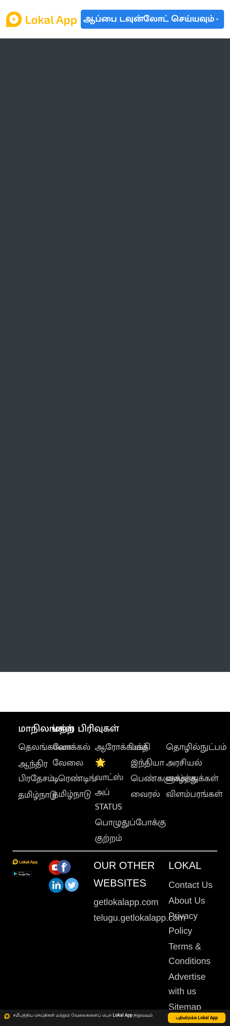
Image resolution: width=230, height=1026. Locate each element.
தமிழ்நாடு (37, 795)
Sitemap (185, 1007)
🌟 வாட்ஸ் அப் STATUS (109, 785)
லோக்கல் (71, 747)
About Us (187, 900)
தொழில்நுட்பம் (196, 747)
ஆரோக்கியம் (121, 747)
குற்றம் (108, 838)
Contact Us (191, 885)
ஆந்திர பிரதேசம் (36, 771)
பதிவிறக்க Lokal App (197, 1017)
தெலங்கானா (44, 747)
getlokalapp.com (126, 902)
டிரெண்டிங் (74, 778)
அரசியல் (184, 763)
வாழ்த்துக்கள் (192, 778)
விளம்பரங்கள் (194, 794)
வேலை (67, 763)
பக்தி (140, 747)
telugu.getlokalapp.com (139, 918)
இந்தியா (147, 763)
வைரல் (145, 794)
